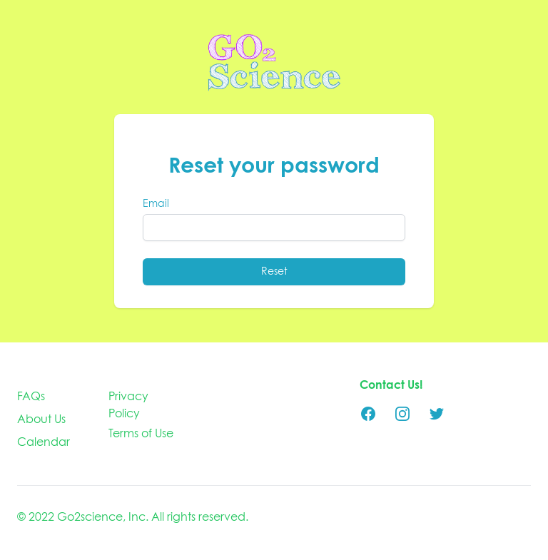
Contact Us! (391, 385)
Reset (274, 272)
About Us (41, 419)
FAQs (31, 396)
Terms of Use (140, 433)
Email (156, 204)
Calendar (43, 442)
